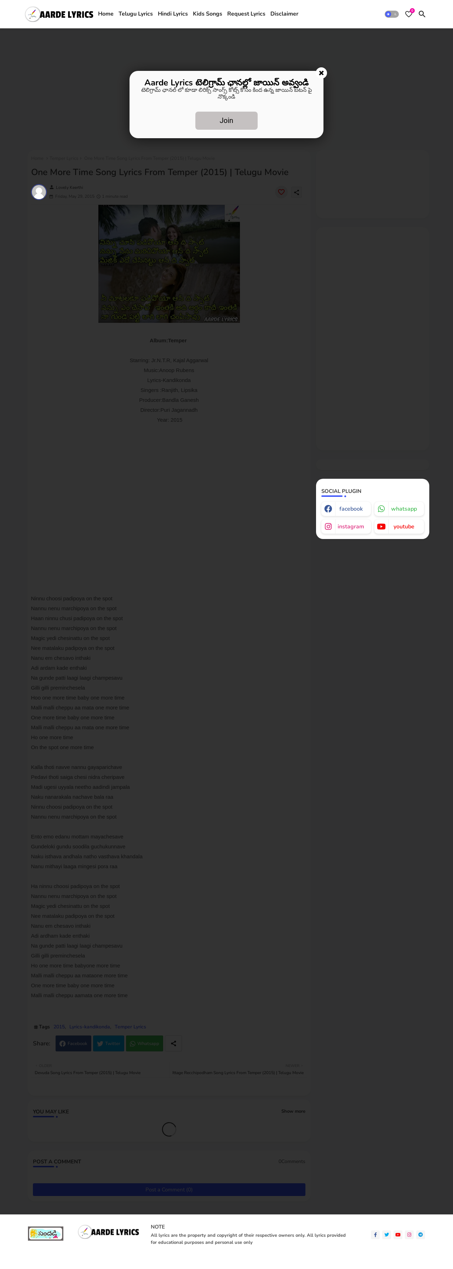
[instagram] (409, 1234)
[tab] (106, 14)
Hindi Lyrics (173, 14)
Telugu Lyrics (136, 14)
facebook (351, 509)
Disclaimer (284, 14)
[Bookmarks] (409, 14)
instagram (351, 526)
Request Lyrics (246, 14)
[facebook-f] (375, 1234)
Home (106, 14)
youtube (404, 526)
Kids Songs (207, 14)
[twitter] (386, 1234)
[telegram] (420, 1234)
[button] (392, 14)
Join (226, 120)
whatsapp (404, 509)
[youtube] (398, 1234)
